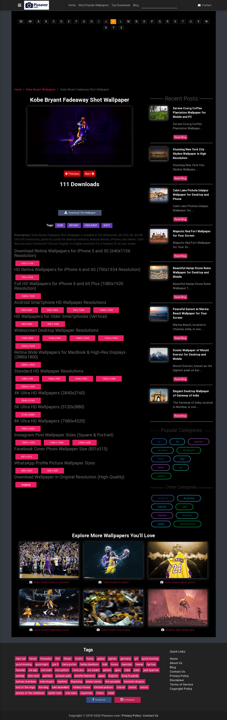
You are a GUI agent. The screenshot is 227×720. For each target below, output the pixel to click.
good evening (24, 664)
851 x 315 (26, 456)
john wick (33, 675)
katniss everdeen (26, 681)
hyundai (20, 670)
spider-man (54, 693)
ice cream (93, 670)
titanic (100, 693)
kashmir (62, 681)
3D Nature (162, 450)
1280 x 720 (27, 378)
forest (79, 658)
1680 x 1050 (82, 338)
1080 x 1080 (56, 442)
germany (125, 658)
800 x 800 (26, 470)
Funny (160, 467)
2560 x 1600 (28, 345)
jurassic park (63, 675)
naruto (144, 687)
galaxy (101, 658)
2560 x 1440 (28, 386)
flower (67, 658)
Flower (161, 458)
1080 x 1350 (28, 442)
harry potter (69, 664)
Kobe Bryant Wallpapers (41, 89)
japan (102, 675)
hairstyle (127, 664)
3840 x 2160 (28, 400)
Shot (106, 225)
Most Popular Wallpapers (94, 6)
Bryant (74, 225)
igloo (118, 670)
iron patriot (62, 670)
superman (86, 693)
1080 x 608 (84, 442)
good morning (150, 658)
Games (161, 475)
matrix (132, 687)
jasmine (47, 675)
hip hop (151, 664)
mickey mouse (81, 687)
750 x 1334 (27, 277)
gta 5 (55, 664)
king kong (76, 681)
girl (136, 658)
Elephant (162, 515)
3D (21, 21)
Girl (180, 467)
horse (114, 664)
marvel (121, 687)
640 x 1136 (27, 263)
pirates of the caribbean (30, 693)
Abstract (198, 441)
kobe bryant (47, 681)
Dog (182, 458)
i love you (78, 670)
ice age (33, 670)
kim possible (112, 681)
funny (90, 658)
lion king (43, 687)
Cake (184, 506)
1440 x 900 (54, 338)
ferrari (32, 658)
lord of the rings (25, 687)
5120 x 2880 (28, 414)
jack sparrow (151, 670)
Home (72, 6)
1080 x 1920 (28, 296)
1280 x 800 (27, 338)
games (112, 658)
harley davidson (89, 664)
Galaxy (161, 523)
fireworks (45, 658)
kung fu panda (130, 675)
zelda (111, 693)
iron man (46, 670)
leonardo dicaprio (134, 681)
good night (42, 664)
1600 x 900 (81, 378)
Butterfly (162, 506)
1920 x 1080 (109, 378)
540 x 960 (52, 310)
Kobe (60, 225)
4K (30, 21)
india (127, 670)
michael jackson (103, 687)
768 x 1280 (53, 323)
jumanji (20, 675)
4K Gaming (189, 498)
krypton (113, 675)
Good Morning (187, 523)
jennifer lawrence (85, 675)
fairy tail (20, 658)
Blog (136, 6)
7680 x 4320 (27, 428)
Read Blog (180, 137)
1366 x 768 (54, 378)
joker (137, 670)
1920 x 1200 (111, 338)
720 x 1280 (78, 310)
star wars (71, 693)
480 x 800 (26, 323)
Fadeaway (91, 225)
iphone (107, 670)
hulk (104, 664)
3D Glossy (163, 498)
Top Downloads (121, 6)
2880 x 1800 (28, 364)
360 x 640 (26, 310)
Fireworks (187, 515)
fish (57, 658)
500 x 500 (52, 470)
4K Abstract (189, 450)
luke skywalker (60, 687)
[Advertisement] (113, 57)
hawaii (139, 664)
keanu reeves (94, 681)
